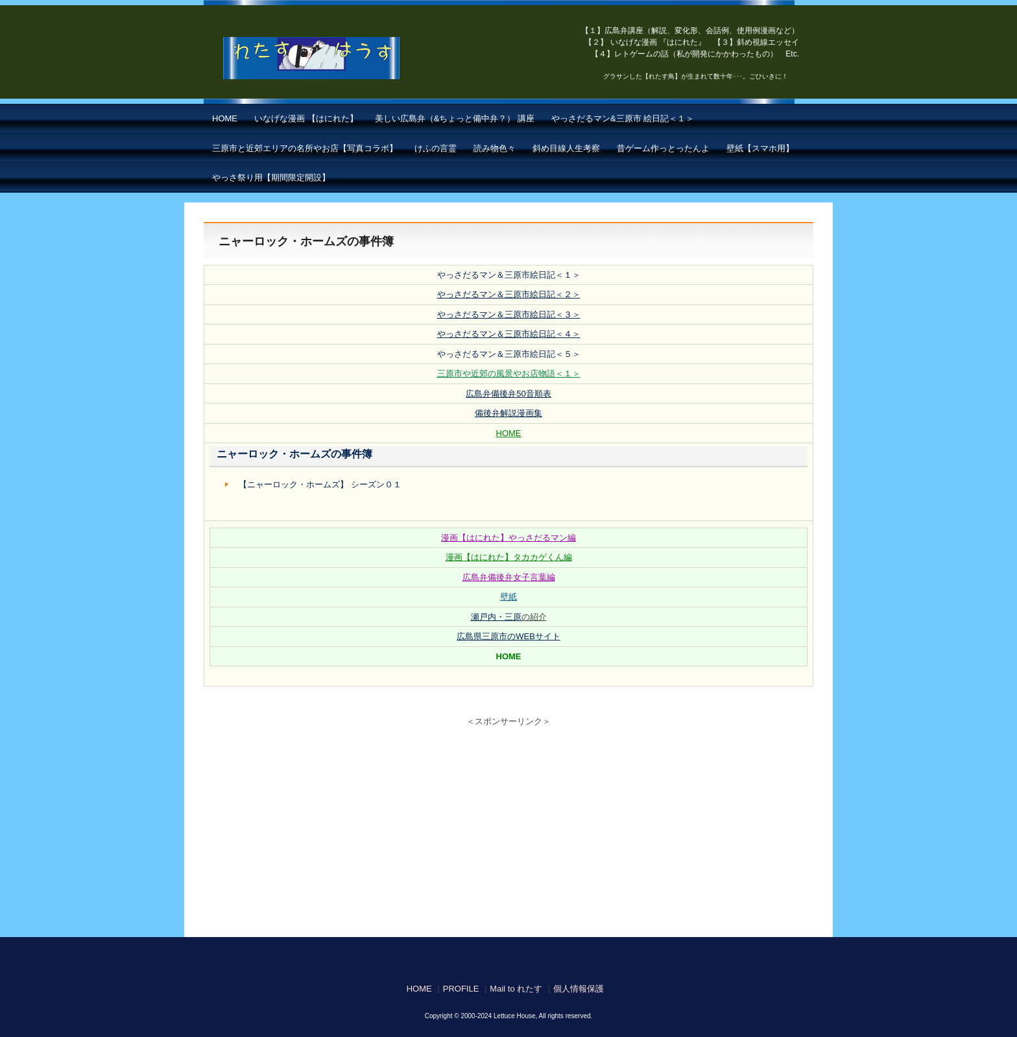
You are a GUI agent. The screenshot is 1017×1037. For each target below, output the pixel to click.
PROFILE (461, 989)
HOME (224, 118)
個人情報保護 (578, 989)
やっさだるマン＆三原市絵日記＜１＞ (508, 275)
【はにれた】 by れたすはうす (340, 58)
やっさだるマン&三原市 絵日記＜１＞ (622, 118)
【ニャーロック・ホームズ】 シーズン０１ (320, 484)
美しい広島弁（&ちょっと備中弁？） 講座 (454, 118)
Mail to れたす (516, 989)
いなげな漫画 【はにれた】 (306, 118)
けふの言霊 (435, 148)
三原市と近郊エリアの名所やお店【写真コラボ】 (305, 148)
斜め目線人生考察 (566, 148)
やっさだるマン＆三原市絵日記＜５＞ (508, 354)
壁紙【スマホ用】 (760, 148)
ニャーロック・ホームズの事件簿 (294, 453)
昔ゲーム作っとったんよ (663, 148)
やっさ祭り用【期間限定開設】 (271, 177)
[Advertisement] (508, 827)
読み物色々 (494, 148)
